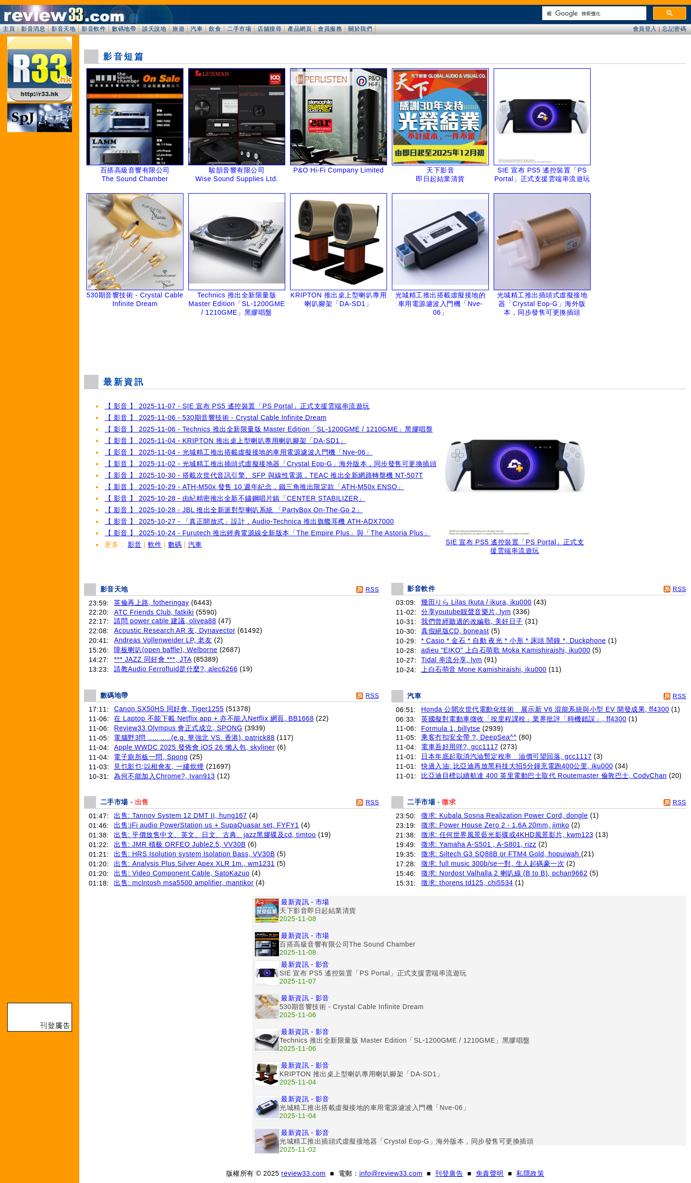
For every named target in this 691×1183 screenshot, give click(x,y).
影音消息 (33, 28)
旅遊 (178, 28)
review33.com (303, 1173)
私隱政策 (530, 1173)
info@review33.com (391, 1173)
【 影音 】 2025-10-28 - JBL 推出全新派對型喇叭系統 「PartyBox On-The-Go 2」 (234, 510)
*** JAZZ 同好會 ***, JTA (152, 659)
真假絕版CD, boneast (455, 631)
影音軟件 (94, 28)
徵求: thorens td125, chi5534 (467, 883)
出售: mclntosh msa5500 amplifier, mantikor (184, 883)
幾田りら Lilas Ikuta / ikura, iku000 (476, 602)
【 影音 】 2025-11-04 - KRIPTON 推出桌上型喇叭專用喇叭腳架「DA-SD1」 (225, 440)
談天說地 (154, 28)
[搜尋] (593, 13)
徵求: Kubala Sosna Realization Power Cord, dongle (504, 815)
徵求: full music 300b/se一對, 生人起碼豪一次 (492, 863)
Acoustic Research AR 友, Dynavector (174, 630)
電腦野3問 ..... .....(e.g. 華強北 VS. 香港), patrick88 (194, 737)
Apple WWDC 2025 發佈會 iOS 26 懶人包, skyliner (194, 747)
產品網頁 (300, 28)
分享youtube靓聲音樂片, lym (466, 612)
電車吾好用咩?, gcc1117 (459, 747)
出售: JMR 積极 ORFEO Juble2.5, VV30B (179, 844)
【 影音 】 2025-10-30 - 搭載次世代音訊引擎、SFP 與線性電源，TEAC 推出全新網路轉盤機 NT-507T (264, 475)
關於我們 (360, 28)
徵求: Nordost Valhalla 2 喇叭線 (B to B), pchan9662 (504, 873)
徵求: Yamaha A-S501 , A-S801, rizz (478, 844)
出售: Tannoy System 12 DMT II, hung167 (180, 815)
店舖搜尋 (269, 28)
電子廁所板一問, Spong (150, 757)
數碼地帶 (124, 28)
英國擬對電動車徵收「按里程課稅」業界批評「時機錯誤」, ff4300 (523, 719)
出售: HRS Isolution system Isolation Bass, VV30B (194, 854)
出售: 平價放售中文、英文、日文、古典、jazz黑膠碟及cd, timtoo (214, 834)
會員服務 (330, 28)
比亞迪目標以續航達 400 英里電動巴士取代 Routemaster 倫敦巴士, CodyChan (544, 775)
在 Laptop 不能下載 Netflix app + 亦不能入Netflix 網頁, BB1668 (214, 718)
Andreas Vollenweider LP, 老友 (163, 640)
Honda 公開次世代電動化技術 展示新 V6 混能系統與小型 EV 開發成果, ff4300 (545, 709)
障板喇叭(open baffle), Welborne (165, 649)
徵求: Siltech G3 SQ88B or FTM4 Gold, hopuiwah (501, 854)
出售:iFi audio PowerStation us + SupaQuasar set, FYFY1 (206, 825)
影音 (135, 544)
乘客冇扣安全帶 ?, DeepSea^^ (469, 737)
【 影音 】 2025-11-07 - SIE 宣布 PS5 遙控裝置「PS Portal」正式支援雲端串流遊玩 (237, 406)
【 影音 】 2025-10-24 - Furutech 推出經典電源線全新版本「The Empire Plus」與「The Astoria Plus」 (267, 533)
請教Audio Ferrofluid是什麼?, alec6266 (175, 669)
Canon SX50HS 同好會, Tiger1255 (169, 709)
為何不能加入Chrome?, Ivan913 (164, 776)
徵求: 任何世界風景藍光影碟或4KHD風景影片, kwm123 (507, 834)
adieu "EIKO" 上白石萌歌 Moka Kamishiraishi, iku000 (505, 650)
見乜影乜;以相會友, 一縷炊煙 (159, 766)
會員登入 (645, 28)
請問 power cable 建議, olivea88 (165, 621)
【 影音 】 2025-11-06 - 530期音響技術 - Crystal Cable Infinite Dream (216, 417)
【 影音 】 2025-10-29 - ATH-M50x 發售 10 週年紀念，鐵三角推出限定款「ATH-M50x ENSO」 (254, 487)
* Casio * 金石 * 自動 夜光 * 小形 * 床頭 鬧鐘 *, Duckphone (513, 640)
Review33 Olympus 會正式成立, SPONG (178, 728)
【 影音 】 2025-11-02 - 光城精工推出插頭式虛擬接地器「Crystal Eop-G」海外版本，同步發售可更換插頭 (270, 464)
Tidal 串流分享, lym (451, 660)
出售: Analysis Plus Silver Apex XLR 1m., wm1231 (194, 863)
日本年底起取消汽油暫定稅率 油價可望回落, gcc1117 (506, 756)
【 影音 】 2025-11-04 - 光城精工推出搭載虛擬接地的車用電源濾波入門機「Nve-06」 (239, 452)
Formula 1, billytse (450, 728)
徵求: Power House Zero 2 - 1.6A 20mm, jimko (495, 825)
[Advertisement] (385, 343)
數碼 (175, 544)
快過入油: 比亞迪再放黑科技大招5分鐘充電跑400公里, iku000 (517, 766)
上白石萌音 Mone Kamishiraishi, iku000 (483, 669)
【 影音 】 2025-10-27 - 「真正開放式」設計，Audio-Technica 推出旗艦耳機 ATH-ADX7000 (249, 521)
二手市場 (239, 28)
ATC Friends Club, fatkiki (154, 612)
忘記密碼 (674, 28)
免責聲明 (490, 1173)
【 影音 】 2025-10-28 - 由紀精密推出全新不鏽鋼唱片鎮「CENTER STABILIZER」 (235, 498)
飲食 (215, 28)
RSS (372, 589)
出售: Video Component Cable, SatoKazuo (181, 873)
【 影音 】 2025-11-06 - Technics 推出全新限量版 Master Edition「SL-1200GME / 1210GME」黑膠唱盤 (269, 429)
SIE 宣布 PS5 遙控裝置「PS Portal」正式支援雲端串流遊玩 (515, 543)
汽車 (197, 28)
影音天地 (63, 28)
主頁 (9, 28)
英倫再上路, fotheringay (151, 602)
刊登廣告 (449, 1173)
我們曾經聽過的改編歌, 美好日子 (472, 621)
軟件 (155, 544)
